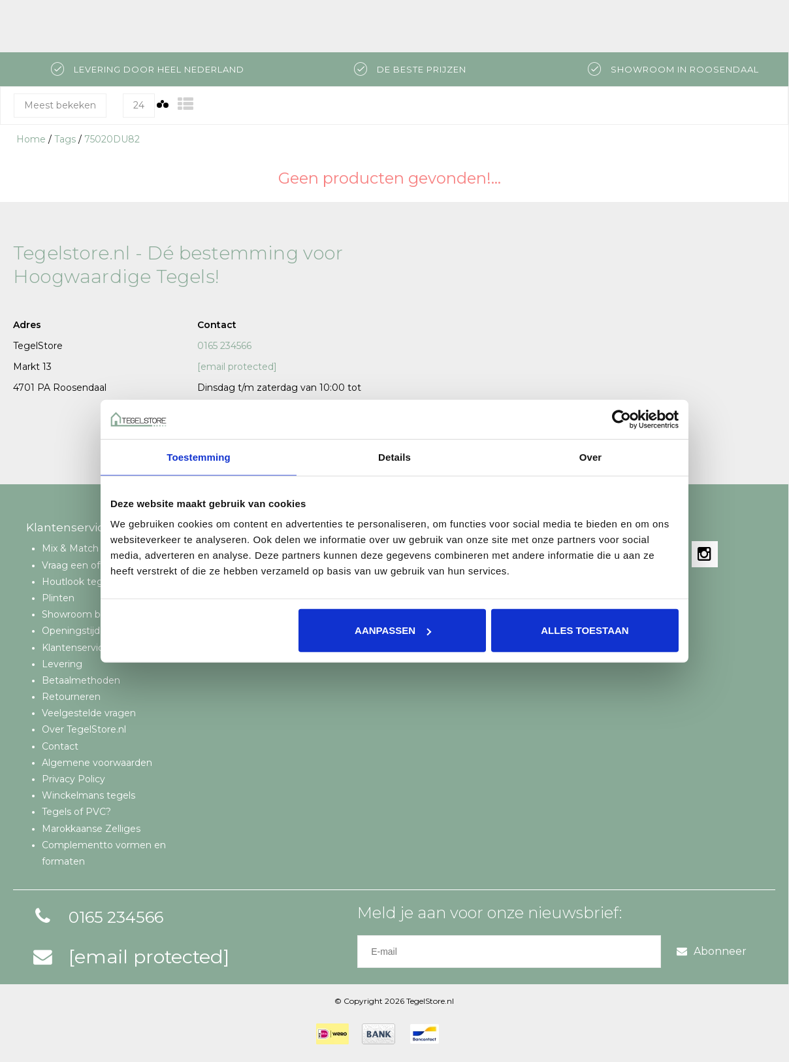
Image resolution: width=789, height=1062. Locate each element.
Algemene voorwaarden (97, 763)
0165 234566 (224, 346)
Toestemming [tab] (199, 456)
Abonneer (712, 951)
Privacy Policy (73, 779)
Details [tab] (394, 456)
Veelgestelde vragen (89, 713)
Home (31, 139)
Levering (62, 664)
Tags (65, 139)
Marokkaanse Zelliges (91, 829)
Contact (60, 746)
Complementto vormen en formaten (104, 853)
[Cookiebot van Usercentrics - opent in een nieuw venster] (621, 419)
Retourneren (71, 697)
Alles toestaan (584, 630)
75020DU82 (112, 139)
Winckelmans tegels (88, 795)
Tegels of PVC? (76, 812)
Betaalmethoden (81, 680)
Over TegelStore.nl (84, 729)
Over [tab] (590, 456)
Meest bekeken (60, 105)
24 (138, 105)
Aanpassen (393, 630)
